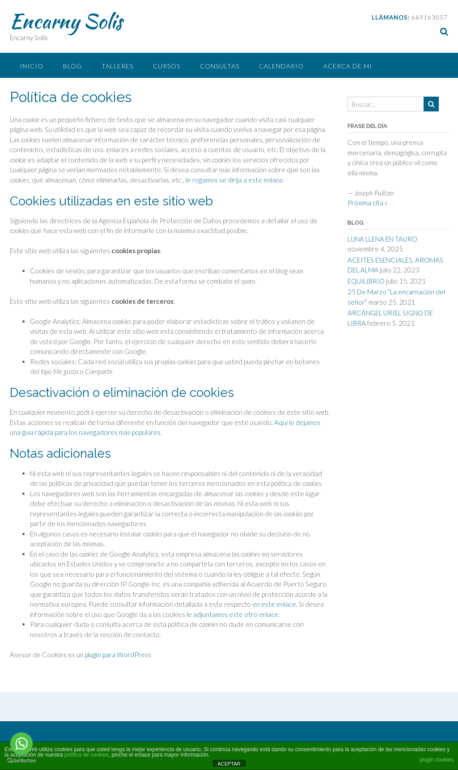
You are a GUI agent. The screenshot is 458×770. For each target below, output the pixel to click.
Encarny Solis (66, 21)
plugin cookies (437, 760)
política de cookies (86, 755)
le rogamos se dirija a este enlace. (235, 180)
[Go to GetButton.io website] (21, 761)
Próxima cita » (368, 203)
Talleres (117, 66)
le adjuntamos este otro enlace (233, 614)
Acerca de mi (347, 66)
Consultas (219, 66)
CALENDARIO (281, 66)
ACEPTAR (228, 763)
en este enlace (274, 604)
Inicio (31, 66)
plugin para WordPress (118, 655)
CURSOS (166, 66)
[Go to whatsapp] (21, 743)
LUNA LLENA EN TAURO (382, 239)
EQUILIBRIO (366, 281)
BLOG (72, 66)
